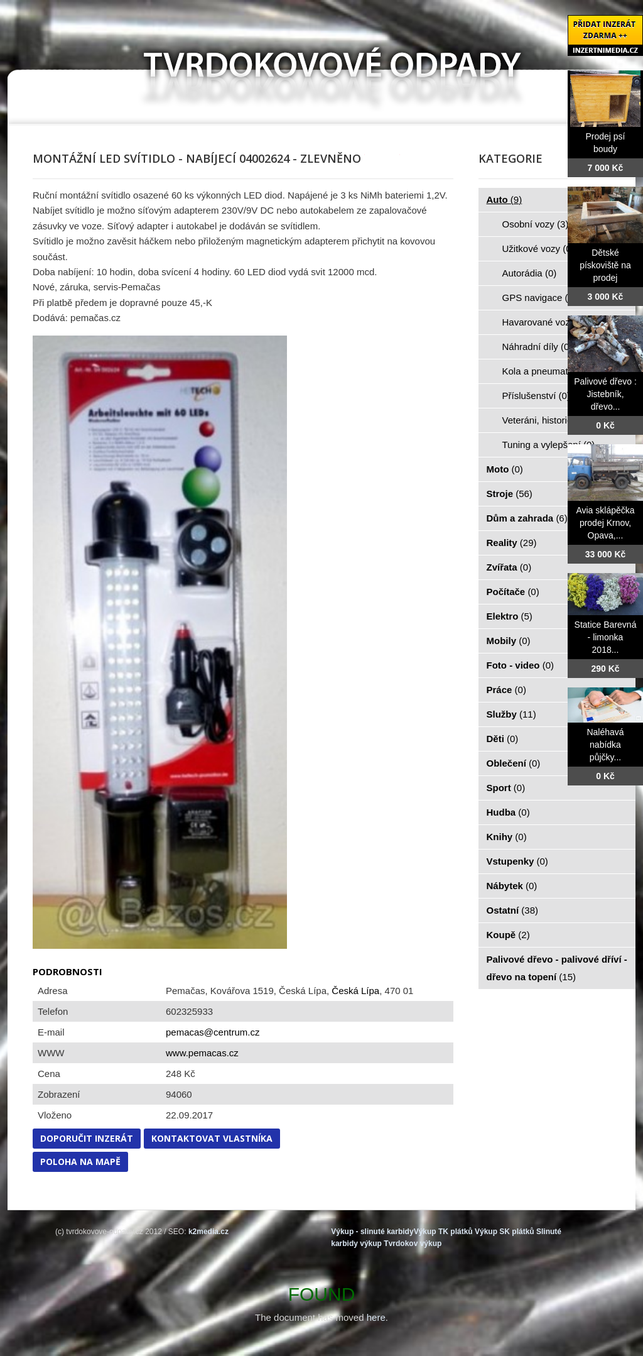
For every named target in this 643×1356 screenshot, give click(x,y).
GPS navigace (539, 297)
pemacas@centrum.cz (212, 1032)
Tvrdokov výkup (412, 1243)
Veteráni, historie (544, 420)
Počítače (513, 591)
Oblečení (514, 763)
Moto (505, 469)
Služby (511, 714)
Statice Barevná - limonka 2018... (606, 637)
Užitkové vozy (538, 248)
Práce (506, 689)
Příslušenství (536, 395)
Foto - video (520, 665)
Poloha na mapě (80, 1161)
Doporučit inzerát (86, 1138)
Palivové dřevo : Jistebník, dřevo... (605, 394)
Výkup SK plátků (504, 1231)
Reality (512, 542)
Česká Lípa (355, 990)
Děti (503, 738)
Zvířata (509, 567)
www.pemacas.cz (202, 1052)
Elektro (509, 616)
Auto (504, 199)
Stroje (509, 493)
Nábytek (512, 885)
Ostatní (513, 910)
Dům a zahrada (527, 518)
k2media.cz (208, 1231)
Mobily (509, 640)
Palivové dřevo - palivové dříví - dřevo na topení (557, 968)
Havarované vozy (545, 322)
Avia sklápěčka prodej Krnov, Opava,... (605, 522)
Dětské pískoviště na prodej (605, 265)
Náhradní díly (537, 346)
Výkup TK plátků (443, 1231)
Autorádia (529, 273)
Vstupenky (517, 861)
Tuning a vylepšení (548, 444)
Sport (506, 787)
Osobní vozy (535, 224)
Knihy (507, 836)
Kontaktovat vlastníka (212, 1138)
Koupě (508, 934)
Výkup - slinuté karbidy (372, 1231)
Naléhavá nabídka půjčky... (605, 744)
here (376, 1317)
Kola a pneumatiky (548, 371)
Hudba (508, 812)
